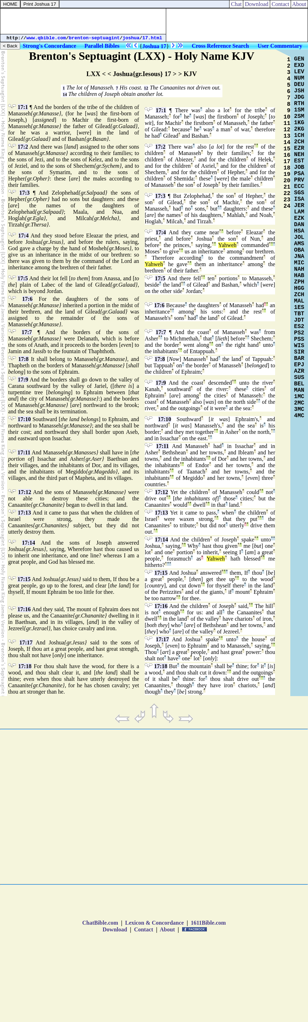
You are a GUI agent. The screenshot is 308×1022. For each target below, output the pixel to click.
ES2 (299, 326)
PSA (299, 174)
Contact (280, 4)
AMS (299, 244)
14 (65, 94)
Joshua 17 (154, 46)
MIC (299, 263)
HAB (299, 275)
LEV (299, 72)
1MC (299, 397)
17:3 (24, 193)
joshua (131, 38)
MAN (299, 390)
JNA (299, 256)
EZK (299, 218)
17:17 (26, 642)
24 (287, 206)
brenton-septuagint (94, 38)
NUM (299, 78)
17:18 (24, 666)
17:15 (23, 579)
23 (287, 200)
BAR (299, 358)
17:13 (24, 513)
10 (287, 117)
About (299, 4)
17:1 (23, 107)
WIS (299, 346)
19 (287, 174)
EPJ (299, 365)
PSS (299, 339)
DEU (299, 84)
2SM (299, 116)
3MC (299, 409)
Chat (236, 4)
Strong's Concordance (49, 46)
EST (299, 161)
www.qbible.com (46, 38)
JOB (299, 167)
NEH (299, 154)
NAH (299, 269)
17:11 (23, 452)
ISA (299, 199)
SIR (299, 352)
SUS (299, 377)
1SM (299, 110)
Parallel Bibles (102, 46)
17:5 (22, 278)
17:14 (28, 543)
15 (287, 149)
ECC (299, 186)
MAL (299, 301)
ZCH (299, 295)
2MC (299, 403)
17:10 (24, 419)
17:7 (27, 332)
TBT (299, 314)
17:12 (24, 492)
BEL (299, 384)
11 (287, 123)
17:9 (23, 380)
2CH (299, 142)
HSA (299, 231)
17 (287, 162)
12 (146, 88)
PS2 (299, 333)
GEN (299, 59)
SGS (299, 193)
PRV (299, 180)
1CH (299, 135)
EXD (299, 65)
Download (256, 4)
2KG (299, 129)
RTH (299, 104)
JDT (299, 320)
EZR (299, 148)
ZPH (299, 282)
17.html (152, 38)
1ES (299, 307)
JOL (299, 237)
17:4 (23, 235)
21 (287, 187)
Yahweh (227, 245)
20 (287, 181)
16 (287, 155)
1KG (299, 123)
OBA (299, 250)
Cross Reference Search (220, 46)
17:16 (23, 609)
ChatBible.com (100, 923)
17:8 (23, 359)
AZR (299, 371)
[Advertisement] (83, 21)
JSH (299, 91)
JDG (299, 97)
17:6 (27, 299)
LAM (299, 212)
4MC (299, 416)
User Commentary (279, 46)
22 (287, 193)
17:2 (23, 147)
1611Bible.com (208, 923)
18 (287, 168)
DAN (299, 225)
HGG (299, 288)
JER (299, 205)
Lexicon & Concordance (154, 923)
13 (287, 136)
